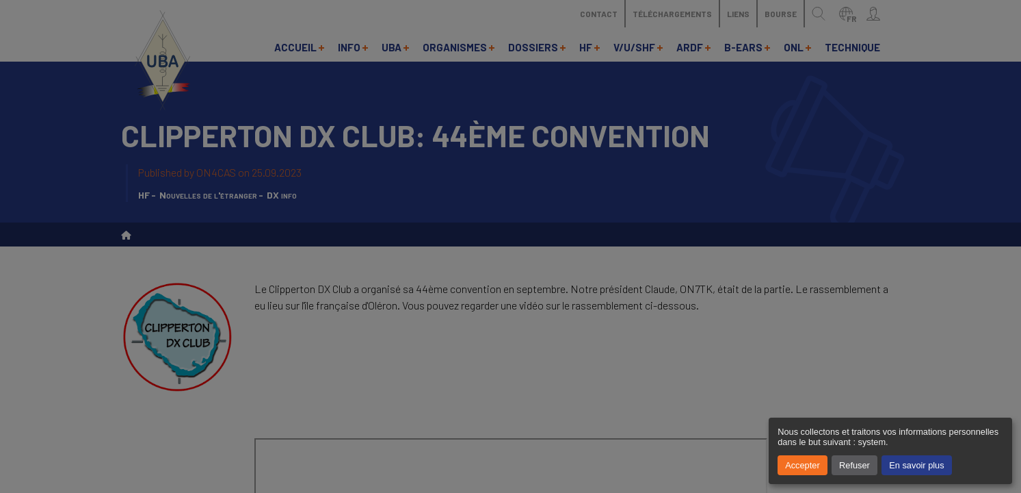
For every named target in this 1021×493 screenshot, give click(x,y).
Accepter (802, 465)
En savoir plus (916, 465)
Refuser (854, 465)
